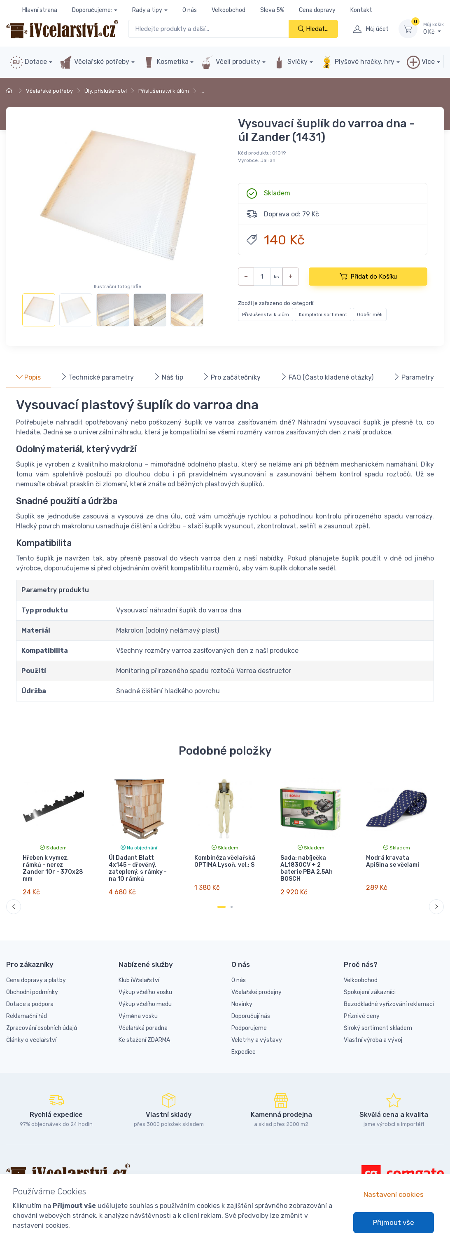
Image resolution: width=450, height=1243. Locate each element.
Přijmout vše (393, 1222)
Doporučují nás (250, 1016)
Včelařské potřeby (94, 62)
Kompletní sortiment (323, 314)
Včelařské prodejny (256, 992)
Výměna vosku (138, 1016)
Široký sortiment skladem (378, 1028)
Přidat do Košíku (368, 276)
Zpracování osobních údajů (41, 1028)
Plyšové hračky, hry (357, 62)
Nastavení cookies (394, 1194)
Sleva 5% (272, 10)
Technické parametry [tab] (97, 377)
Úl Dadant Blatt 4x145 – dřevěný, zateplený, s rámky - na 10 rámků (138, 868)
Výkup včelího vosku (145, 992)
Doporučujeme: (92, 10)
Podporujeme (249, 1028)
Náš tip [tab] (168, 377)
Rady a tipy (147, 10)
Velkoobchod (228, 10)
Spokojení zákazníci (370, 992)
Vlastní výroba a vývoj (373, 1040)
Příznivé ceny (362, 1016)
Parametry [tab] (413, 377)
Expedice (243, 1051)
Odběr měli (369, 314)
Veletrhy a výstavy (256, 1040)
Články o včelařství (31, 1040)
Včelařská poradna (143, 1028)
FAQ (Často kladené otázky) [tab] (326, 377)
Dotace (28, 62)
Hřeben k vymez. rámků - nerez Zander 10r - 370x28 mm (53, 868)
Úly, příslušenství (105, 91)
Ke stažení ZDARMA (144, 1040)
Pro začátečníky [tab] (232, 377)
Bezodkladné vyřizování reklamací (389, 1004)
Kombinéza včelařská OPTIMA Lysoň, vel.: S (224, 861)
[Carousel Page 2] (232, 906)
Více (421, 62)
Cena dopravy (317, 10)
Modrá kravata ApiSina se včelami (392, 861)
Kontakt (361, 10)
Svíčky (290, 62)
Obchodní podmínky (32, 992)
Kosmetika (165, 62)
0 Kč (433, 28)
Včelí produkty (230, 62)
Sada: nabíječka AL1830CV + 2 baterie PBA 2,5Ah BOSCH (306, 868)
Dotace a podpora (30, 1004)
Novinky (241, 1004)
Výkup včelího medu (145, 1004)
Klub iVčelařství (139, 980)
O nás (189, 10)
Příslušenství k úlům (163, 91)
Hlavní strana (39, 10)
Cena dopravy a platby (36, 980)
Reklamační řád (26, 1016)
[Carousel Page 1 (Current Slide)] (221, 906)
